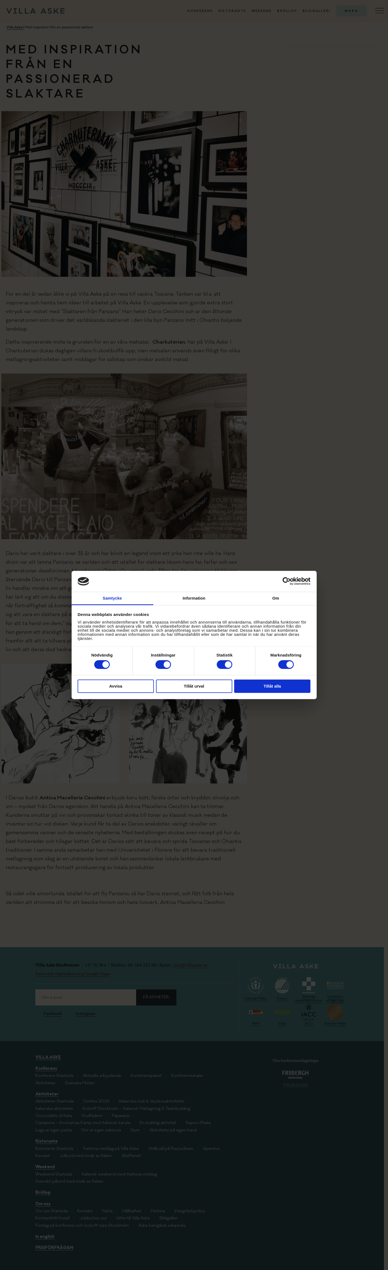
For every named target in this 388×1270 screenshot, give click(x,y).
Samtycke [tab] (112, 598)
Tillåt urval (194, 686)
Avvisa (115, 686)
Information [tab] (194, 598)
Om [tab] (275, 598)
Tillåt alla (272, 686)
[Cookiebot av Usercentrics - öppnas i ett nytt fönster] (286, 581)
